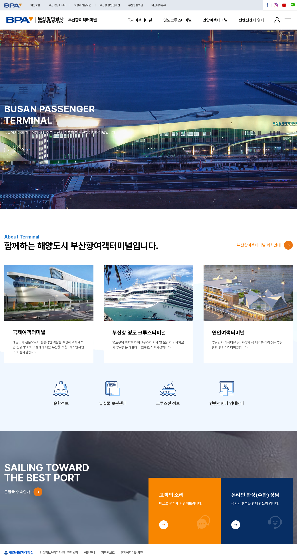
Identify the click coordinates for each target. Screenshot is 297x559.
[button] (9, 150)
